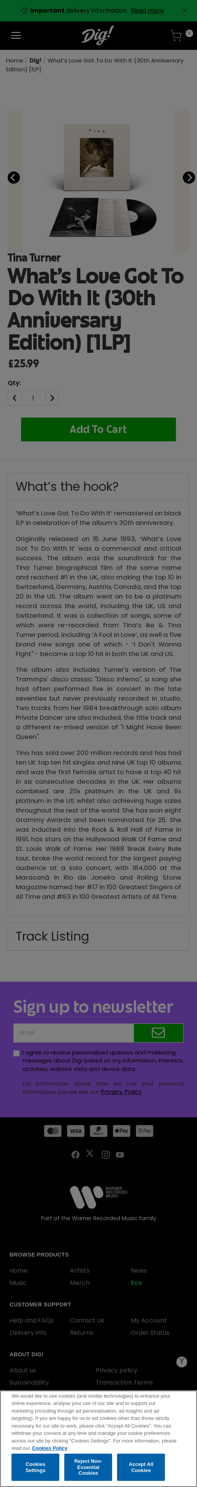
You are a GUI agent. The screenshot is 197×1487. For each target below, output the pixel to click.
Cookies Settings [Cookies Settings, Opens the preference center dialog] (36, 1469)
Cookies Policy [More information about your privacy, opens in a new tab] (49, 1450)
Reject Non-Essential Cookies (88, 1469)
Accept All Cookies (141, 1469)
